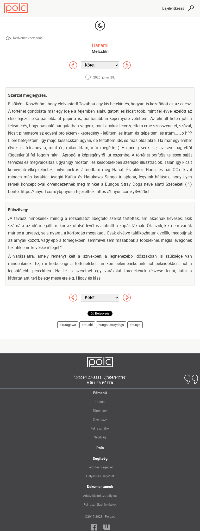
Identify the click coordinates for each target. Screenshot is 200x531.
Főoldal (100, 402)
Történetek (100, 410)
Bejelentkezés (173, 8)
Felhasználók (100, 428)
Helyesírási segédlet (100, 476)
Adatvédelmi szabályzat (100, 495)
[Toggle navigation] (153, 8)
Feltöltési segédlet (100, 467)
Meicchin (100, 51)
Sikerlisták (100, 419)
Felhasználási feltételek (100, 504)
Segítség (100, 437)
